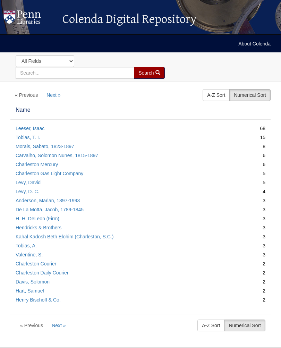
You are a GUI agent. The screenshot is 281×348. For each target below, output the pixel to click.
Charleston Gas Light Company (49, 173)
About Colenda (254, 43)
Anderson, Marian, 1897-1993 (48, 200)
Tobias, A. (26, 245)
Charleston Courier (36, 263)
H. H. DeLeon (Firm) (37, 218)
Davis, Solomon (33, 282)
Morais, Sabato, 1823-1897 (45, 146)
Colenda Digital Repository (29, 19)
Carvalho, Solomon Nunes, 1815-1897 (57, 155)
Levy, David (28, 182)
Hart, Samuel (30, 291)
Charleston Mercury (37, 164)
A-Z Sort (216, 95)
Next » (53, 95)
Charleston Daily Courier (42, 272)
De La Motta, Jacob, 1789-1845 (50, 209)
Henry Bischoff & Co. (38, 300)
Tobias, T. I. (28, 137)
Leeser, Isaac (30, 128)
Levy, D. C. (27, 191)
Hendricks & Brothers (38, 227)
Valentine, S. (29, 254)
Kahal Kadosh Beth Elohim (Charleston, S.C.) (64, 236)
